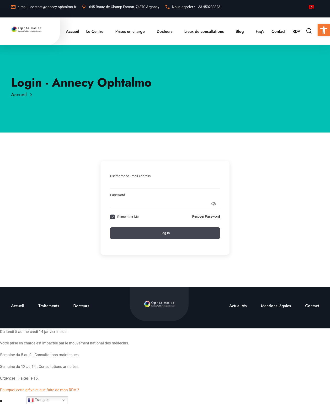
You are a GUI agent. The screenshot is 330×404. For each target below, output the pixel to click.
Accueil (72, 31)
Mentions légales (276, 306)
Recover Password (206, 216)
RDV (296, 31)
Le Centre (94, 31)
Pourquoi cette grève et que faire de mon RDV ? (39, 390)
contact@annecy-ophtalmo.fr (53, 7)
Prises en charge (130, 31)
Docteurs (164, 31)
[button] (324, 30)
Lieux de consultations (204, 31)
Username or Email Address (130, 176)
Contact (278, 31)
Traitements (48, 306)
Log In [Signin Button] (165, 233)
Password (117, 195)
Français (38, 400)
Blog (240, 31)
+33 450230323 (208, 7)
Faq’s (260, 31)
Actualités (238, 306)
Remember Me (127, 217)
